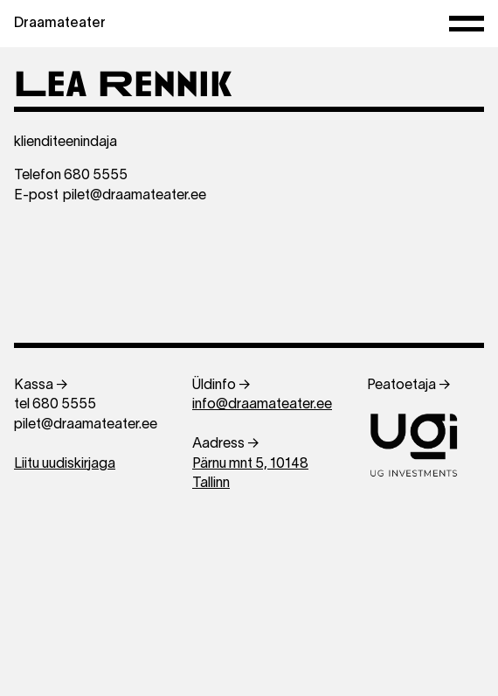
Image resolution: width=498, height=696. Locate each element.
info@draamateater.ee (262, 405)
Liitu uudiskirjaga (64, 464)
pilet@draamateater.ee (134, 196)
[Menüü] (466, 24)
